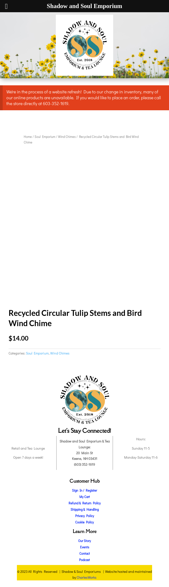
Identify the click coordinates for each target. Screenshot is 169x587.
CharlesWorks (87, 577)
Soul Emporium (45, 137)
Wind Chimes (67, 137)
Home (28, 137)
